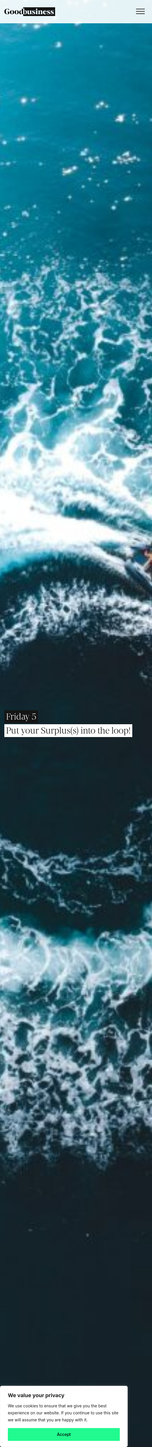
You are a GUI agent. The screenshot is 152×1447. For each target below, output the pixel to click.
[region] (64, 1416)
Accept (64, 1434)
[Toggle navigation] (139, 12)
